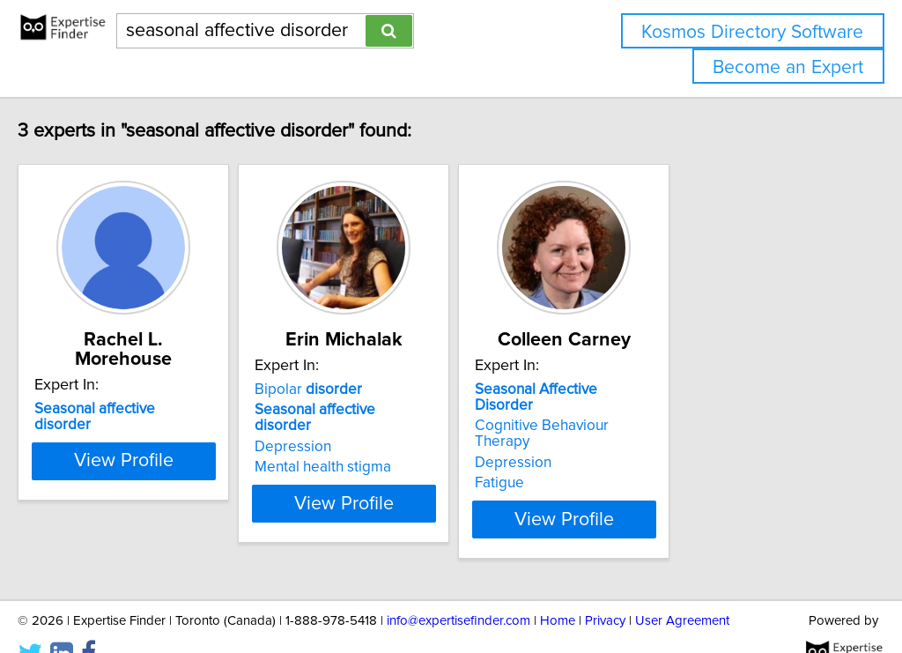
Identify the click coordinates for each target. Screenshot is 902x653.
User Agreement (682, 589)
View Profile (183, 487)
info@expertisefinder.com (458, 589)
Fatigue (624, 451)
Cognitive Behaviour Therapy (696, 410)
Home (557, 589)
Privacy (605, 589)
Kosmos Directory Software (752, 32)
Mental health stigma (404, 451)
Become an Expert (788, 67)
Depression (374, 431)
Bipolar (389, 389)
